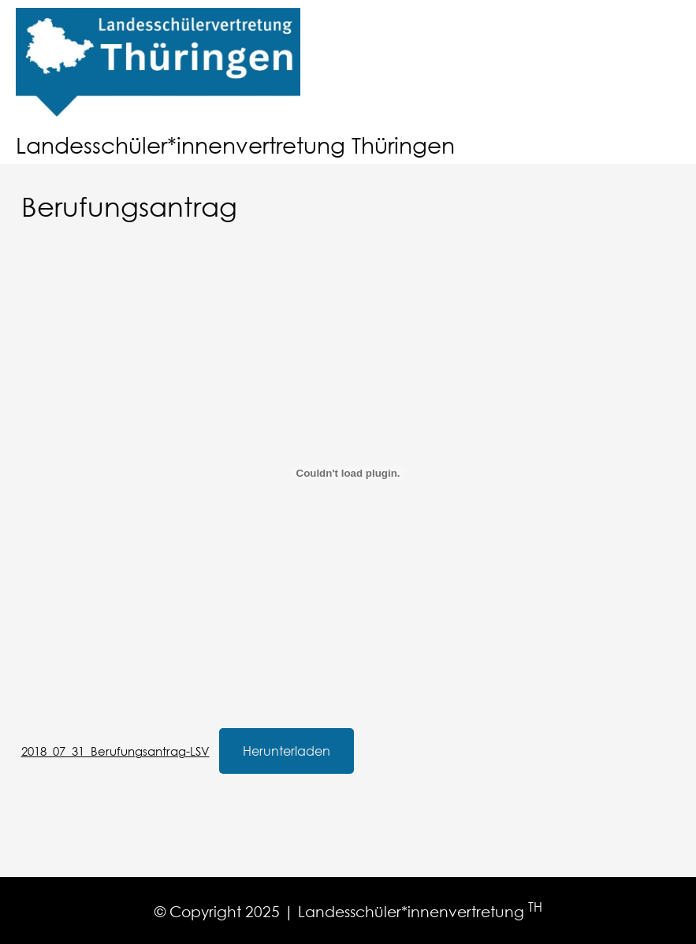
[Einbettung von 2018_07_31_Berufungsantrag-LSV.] (348, 473)
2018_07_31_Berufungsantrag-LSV (115, 751)
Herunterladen (286, 750)
